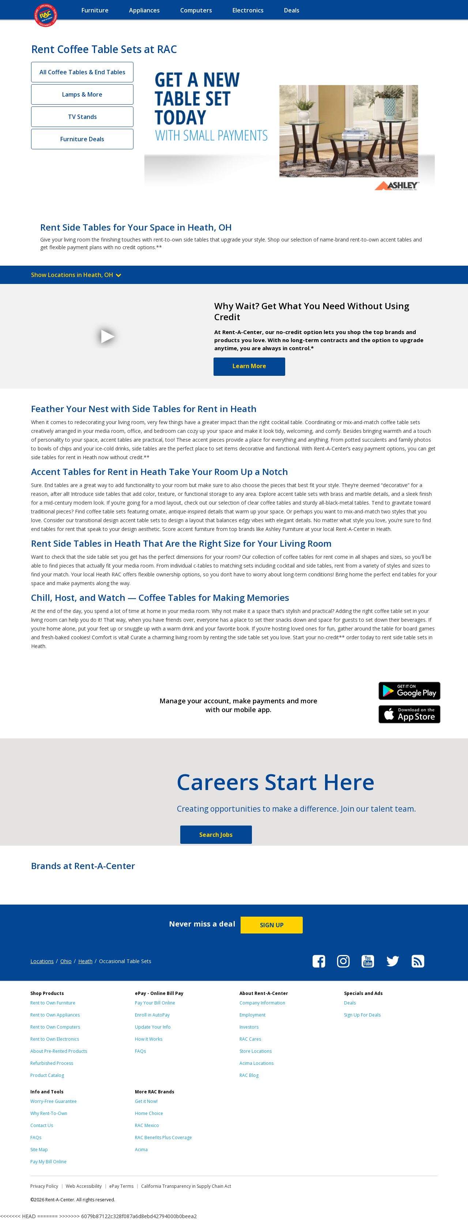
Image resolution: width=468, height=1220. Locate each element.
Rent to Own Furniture (52, 1003)
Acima (141, 1149)
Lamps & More (82, 94)
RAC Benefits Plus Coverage (163, 1137)
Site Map (39, 1149)
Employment (252, 1015)
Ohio (66, 961)
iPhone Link (410, 717)
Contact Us (41, 1125)
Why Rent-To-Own (48, 1113)
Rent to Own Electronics (54, 1039)
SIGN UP (272, 925)
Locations (42, 961)
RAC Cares (250, 1039)
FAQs (140, 1051)
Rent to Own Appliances (55, 1015)
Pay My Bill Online (48, 1162)
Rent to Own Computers (55, 1027)
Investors (248, 1027)
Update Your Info (153, 1027)
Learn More (249, 366)
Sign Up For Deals (362, 1015)
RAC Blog (248, 1075)
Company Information (262, 1003)
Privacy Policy (44, 1186)
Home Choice (149, 1113)
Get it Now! (146, 1101)
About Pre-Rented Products (58, 1051)
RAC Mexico (147, 1125)
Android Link (409, 693)
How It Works (148, 1039)
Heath (85, 961)
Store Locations (255, 1051)
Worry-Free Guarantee (53, 1101)
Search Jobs (216, 835)
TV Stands (82, 117)
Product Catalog (47, 1075)
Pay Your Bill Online (155, 1003)
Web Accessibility (84, 1186)
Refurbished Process (51, 1063)
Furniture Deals (82, 139)
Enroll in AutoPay (152, 1015)
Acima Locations (256, 1063)
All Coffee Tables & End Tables (82, 72)
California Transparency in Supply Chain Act (186, 1186)
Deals (350, 1003)
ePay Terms (121, 1186)
